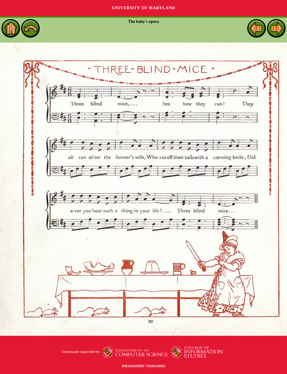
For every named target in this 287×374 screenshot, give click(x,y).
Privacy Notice (156, 365)
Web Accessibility (133, 365)
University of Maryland (143, 8)
